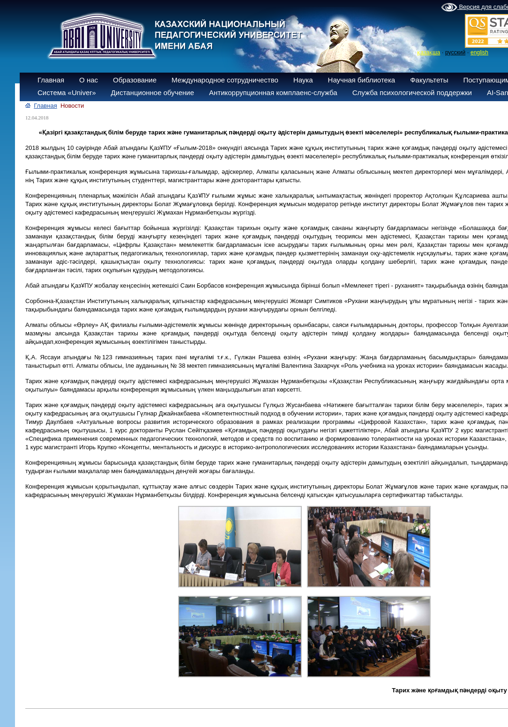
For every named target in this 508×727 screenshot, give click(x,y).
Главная (50, 80)
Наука (303, 80)
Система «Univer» (66, 92)
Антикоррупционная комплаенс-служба (273, 92)
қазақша (428, 52)
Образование (135, 80)
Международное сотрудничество (225, 80)
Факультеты (429, 80)
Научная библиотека (362, 80)
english (479, 52)
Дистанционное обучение (152, 92)
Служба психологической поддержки (412, 92)
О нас (88, 80)
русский (455, 52)
